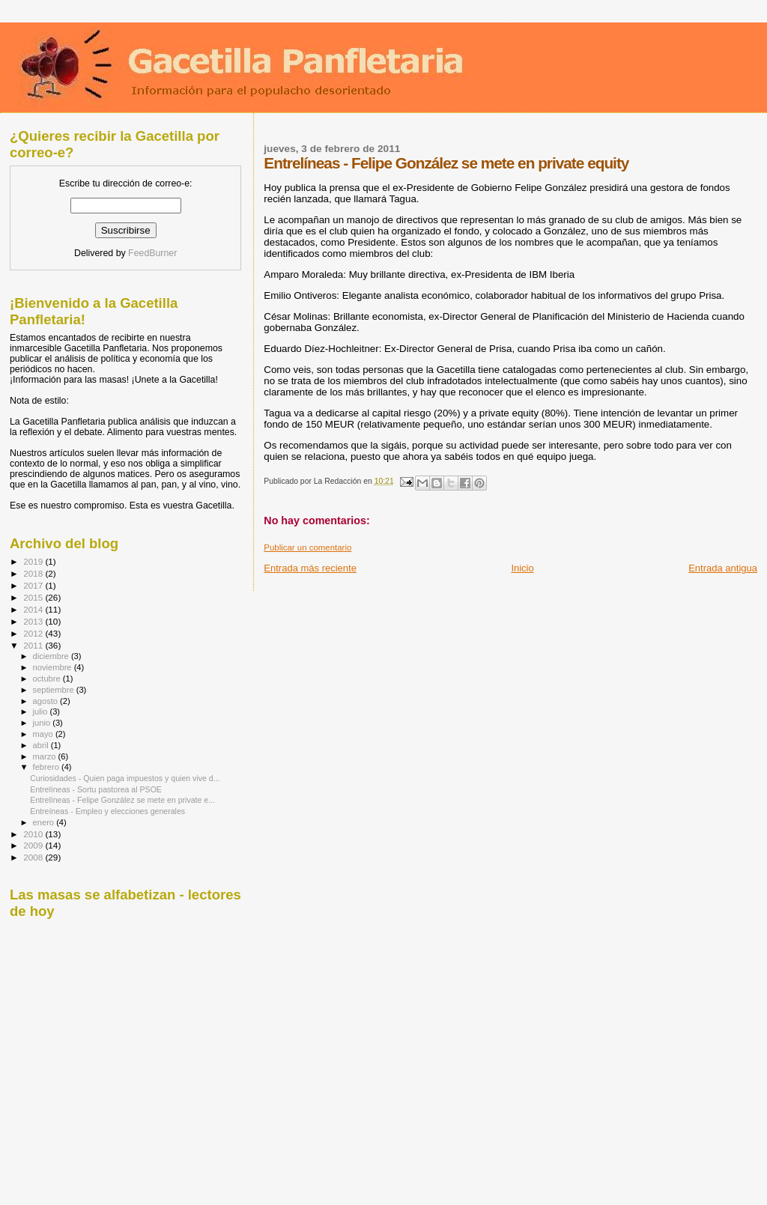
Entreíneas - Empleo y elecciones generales (107, 811)
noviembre (53, 667)
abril (42, 745)
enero (45, 822)
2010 (34, 834)
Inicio (522, 568)
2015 (34, 597)
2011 (34, 645)
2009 (34, 845)
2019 (34, 561)
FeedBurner (152, 253)
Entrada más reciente (310, 568)
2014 (34, 609)
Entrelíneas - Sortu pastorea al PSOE (96, 789)
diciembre (52, 656)
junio (43, 722)
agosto (47, 700)
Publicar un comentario (307, 547)
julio (41, 711)
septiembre (54, 689)
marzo (45, 756)
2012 (34, 633)
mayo (44, 733)
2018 (34, 573)
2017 (34, 585)
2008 (34, 857)
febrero (47, 766)
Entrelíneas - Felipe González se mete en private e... (122, 799)
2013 (34, 621)
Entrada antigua (722, 568)
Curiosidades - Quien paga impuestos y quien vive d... (124, 778)
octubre (48, 678)
